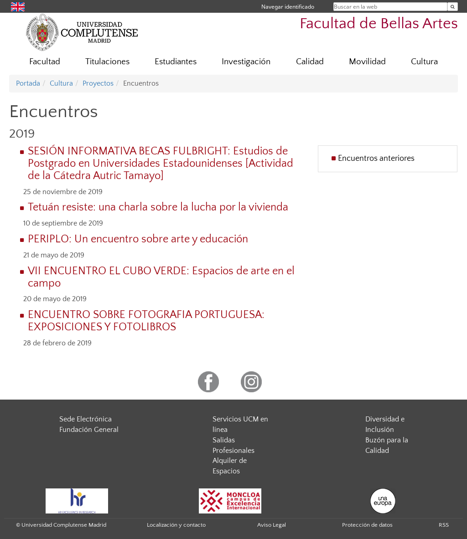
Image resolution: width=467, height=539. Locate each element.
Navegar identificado (287, 6)
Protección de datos (367, 525)
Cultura (424, 62)
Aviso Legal (271, 525)
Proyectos (98, 83)
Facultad (44, 62)
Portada (28, 83)
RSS (444, 525)
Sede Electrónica (85, 419)
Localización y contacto (176, 525)
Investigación (246, 62)
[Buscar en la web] (452, 6)
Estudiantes (176, 62)
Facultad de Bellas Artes (379, 23)
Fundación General (89, 430)
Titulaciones (107, 62)
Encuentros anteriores (376, 158)
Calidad (310, 62)
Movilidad (367, 62)
